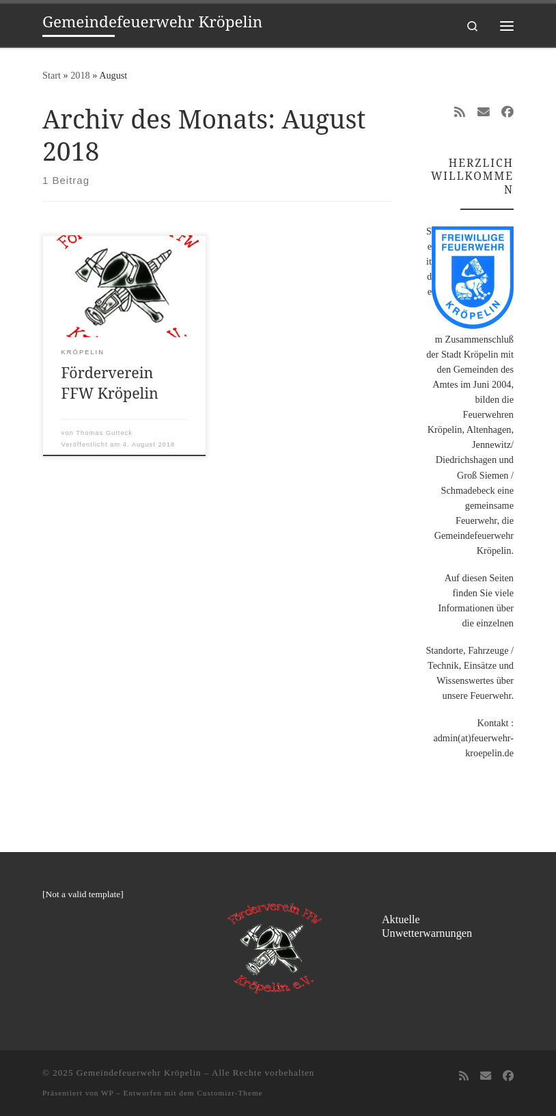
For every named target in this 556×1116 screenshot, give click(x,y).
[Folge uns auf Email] (483, 112)
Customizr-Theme (229, 1093)
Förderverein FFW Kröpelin (109, 382)
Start (51, 75)
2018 (80, 75)
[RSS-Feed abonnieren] (459, 112)
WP (107, 1093)
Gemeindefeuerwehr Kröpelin (139, 1072)
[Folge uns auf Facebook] (507, 112)
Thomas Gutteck (104, 432)
